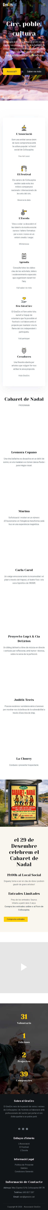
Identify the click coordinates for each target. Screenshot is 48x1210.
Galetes (24, 1168)
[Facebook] (19, 1129)
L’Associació (24, 1144)
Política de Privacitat (24, 1165)
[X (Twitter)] (23, 1129)
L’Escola (24, 1150)
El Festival (24, 1147)
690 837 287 (28, 1192)
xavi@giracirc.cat (27, 1197)
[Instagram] (27, 1129)
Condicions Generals (24, 1171)
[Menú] (44, 4)
